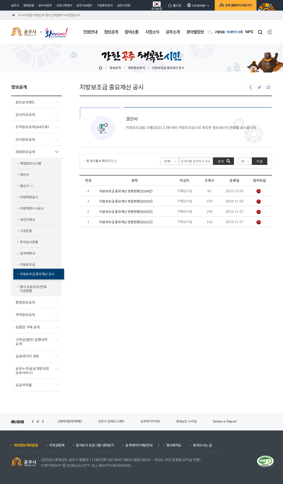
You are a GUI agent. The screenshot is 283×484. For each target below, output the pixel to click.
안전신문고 (260, 421)
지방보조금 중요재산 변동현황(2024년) (125, 191)
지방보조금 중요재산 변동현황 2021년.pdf (258, 222)
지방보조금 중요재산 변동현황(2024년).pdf (258, 191)
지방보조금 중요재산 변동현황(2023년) (125, 201)
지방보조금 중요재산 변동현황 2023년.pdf (258, 201)
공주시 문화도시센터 (111, 421)
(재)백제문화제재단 (69, 421)
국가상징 (156, 6)
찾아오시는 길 (202, 445)
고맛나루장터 (64, 5)
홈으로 (174, 5)
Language (196, 5)
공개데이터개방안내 (138, 445)
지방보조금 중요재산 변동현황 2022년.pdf (258, 212)
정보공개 (115, 67)
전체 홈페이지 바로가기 (237, 6)
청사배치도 (173, 445)
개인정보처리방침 (26, 445)
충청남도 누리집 (186, 421)
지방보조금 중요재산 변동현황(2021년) (125, 221)
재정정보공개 (136, 67)
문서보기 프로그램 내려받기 (95, 445)
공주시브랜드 (84, 5)
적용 (259, 161)
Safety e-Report (225, 421)
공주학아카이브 (150, 421)
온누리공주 (45, 5)
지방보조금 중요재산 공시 (168, 67)
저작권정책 (56, 445)
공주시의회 (123, 5)
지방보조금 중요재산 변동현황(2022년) (125, 211)
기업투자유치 (105, 5)
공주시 (15, 5)
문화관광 (28, 5)
